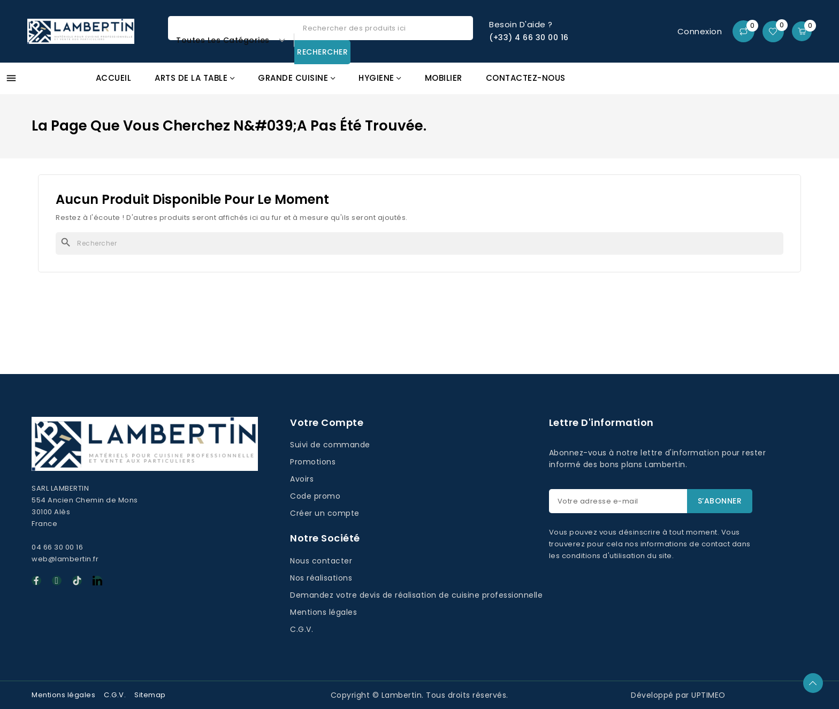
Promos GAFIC (758, 84)
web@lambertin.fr (65, 559)
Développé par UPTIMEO (678, 695)
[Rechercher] (419, 243)
